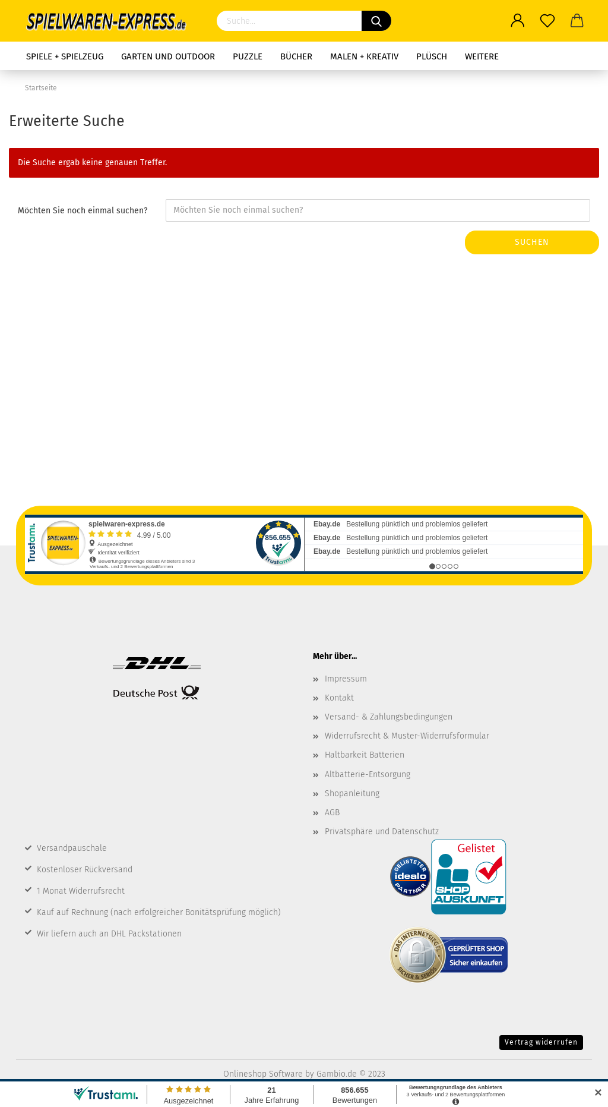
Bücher (296, 56)
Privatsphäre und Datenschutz (382, 832)
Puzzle (247, 56)
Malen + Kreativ (364, 56)
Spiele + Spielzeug (64, 56)
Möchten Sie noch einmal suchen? (82, 211)
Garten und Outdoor (168, 56)
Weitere (482, 56)
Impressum (346, 679)
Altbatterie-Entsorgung (367, 774)
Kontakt (339, 698)
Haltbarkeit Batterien (364, 755)
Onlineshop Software (263, 1074)
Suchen (532, 242)
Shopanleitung (352, 794)
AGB (332, 813)
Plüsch (431, 56)
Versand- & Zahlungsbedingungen (388, 717)
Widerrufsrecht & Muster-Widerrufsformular (407, 736)
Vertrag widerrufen (541, 1042)
